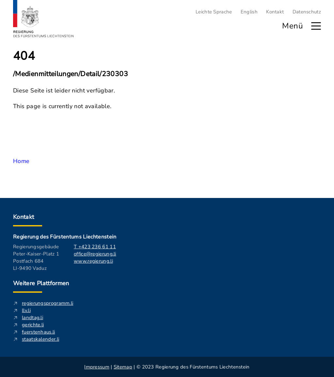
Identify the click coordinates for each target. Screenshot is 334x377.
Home (21, 161)
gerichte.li (33, 324)
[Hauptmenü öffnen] (316, 26)
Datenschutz (307, 11)
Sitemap (123, 367)
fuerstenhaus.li (38, 332)
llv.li (26, 310)
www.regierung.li (93, 261)
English (249, 11)
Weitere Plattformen (41, 283)
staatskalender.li (40, 339)
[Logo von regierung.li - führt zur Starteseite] (43, 18)
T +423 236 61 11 (95, 246)
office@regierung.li (95, 254)
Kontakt (275, 11)
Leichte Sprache (214, 11)
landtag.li (32, 317)
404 (24, 56)
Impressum (96, 367)
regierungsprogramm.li (47, 303)
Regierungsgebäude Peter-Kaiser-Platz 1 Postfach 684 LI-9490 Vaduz (36, 257)
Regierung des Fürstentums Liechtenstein (64, 236)
